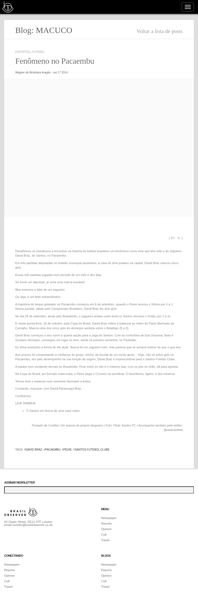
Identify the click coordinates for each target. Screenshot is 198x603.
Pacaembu (52, 449)
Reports (106, 523)
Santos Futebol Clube (92, 449)
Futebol (38, 51)
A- (179, 238)
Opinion (106, 529)
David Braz (34, 449)
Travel (105, 540)
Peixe (68, 449)
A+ (173, 238)
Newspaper (109, 518)
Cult (104, 534)
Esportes (22, 51)
